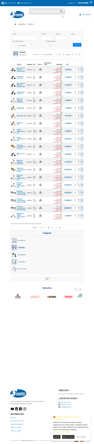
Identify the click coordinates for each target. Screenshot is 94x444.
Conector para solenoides (21, 92)
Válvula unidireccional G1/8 (21, 131)
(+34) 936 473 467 (65, 402)
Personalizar (81, 437)
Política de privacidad (16, 424)
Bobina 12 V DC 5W (21, 154)
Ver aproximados (51, 41)
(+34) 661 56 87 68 (65, 405)
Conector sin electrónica (20, 77)
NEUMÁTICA (22, 24)
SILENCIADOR (20, 108)
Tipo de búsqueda (18, 41)
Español (72, 3)
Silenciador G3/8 (20, 123)
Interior (43, 34)
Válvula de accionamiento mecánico (21, 146)
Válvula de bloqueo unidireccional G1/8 (21, 177)
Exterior (58, 34)
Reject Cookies (68, 437)
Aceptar (57, 437)
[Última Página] (79, 54)
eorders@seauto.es (25, 3)
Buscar (77, 45)
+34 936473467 (10, 3)
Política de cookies (16, 427)
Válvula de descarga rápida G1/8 (20, 100)
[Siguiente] (76, 54)
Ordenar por (36, 54)
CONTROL (30, 24)
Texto (14, 34)
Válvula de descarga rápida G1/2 (20, 162)
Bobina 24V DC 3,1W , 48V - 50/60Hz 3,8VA (21, 69)
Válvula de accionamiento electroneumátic (21, 193)
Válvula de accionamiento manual (21, 170)
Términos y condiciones (17, 421)
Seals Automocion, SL (27, 440)
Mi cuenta (84, 14)
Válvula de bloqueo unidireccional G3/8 (21, 185)
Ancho (73, 34)
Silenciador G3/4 (21, 116)
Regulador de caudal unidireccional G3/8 (21, 216)
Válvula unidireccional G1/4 (21, 139)
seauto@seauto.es (66, 407)
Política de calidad (15, 431)
